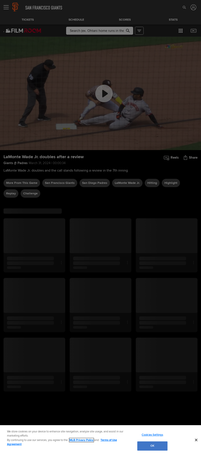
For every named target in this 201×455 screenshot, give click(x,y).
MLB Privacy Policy (81, 440)
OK (152, 446)
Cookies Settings (152, 435)
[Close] (196, 440)
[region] (100, 440)
